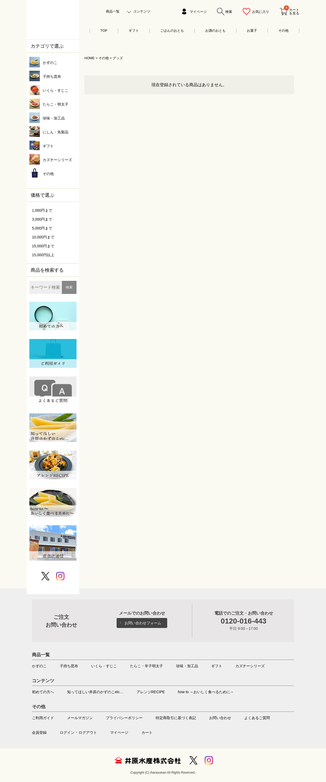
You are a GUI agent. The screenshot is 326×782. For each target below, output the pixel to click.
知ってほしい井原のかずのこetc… (95, 692)
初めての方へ (43, 692)
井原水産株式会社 (147, 760)
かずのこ (39, 666)
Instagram (209, 760)
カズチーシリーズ (250, 666)
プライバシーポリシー (124, 718)
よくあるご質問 (257, 718)
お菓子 (252, 30)
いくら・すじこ (104, 666)
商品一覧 (112, 11)
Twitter (193, 760)
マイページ (198, 12)
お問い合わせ (220, 718)
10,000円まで (43, 237)
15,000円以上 (43, 255)
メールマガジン (80, 718)
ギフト (134, 30)
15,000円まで (43, 246)
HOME (89, 58)
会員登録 (39, 732)
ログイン (67, 732)
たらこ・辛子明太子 (146, 666)
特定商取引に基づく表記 (176, 718)
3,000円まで (42, 219)
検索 (69, 287)
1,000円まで (42, 210)
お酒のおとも (215, 30)
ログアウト (88, 732)
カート (147, 732)
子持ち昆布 (69, 666)
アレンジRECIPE (151, 692)
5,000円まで (42, 228)
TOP (103, 30)
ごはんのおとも (172, 30)
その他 (283, 30)
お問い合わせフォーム (142, 623)
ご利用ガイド (43, 718)
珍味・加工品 (187, 666)
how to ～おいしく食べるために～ (206, 692)
